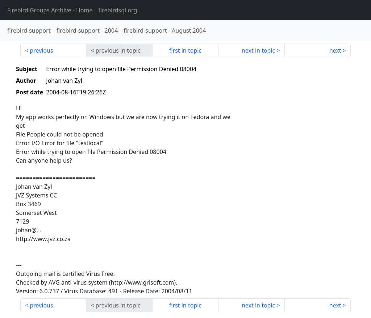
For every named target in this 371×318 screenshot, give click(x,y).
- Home (50, 10)
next (335, 50)
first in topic (185, 50)
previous (41, 50)
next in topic (258, 50)
